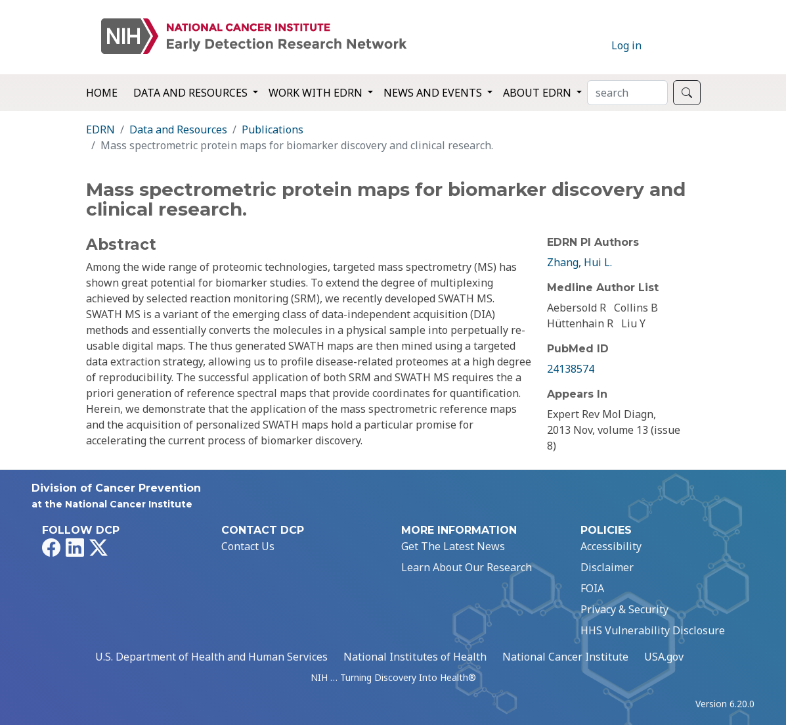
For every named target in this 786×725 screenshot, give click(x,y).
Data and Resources (178, 129)
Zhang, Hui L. (579, 262)
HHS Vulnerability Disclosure (652, 630)
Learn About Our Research (466, 567)
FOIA (592, 588)
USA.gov (664, 656)
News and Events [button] (434, 92)
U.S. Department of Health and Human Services (211, 656)
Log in (626, 45)
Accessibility (611, 546)
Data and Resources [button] (191, 92)
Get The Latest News (453, 546)
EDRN (100, 129)
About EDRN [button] (538, 92)
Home (102, 92)
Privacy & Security (624, 609)
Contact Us (247, 546)
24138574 (570, 369)
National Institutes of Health (415, 656)
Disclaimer (607, 567)
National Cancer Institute (565, 656)
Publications (272, 129)
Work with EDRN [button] (317, 92)
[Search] (627, 92)
